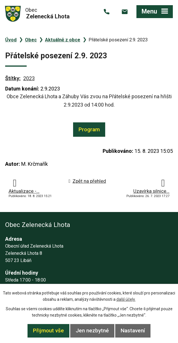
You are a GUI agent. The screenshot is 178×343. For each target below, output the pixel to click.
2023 (29, 78)
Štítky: (13, 78)
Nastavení (133, 330)
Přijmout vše (48, 330)
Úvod (11, 40)
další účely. (126, 299)
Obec (31, 40)
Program (89, 129)
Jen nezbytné (92, 330)
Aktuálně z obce (62, 40)
